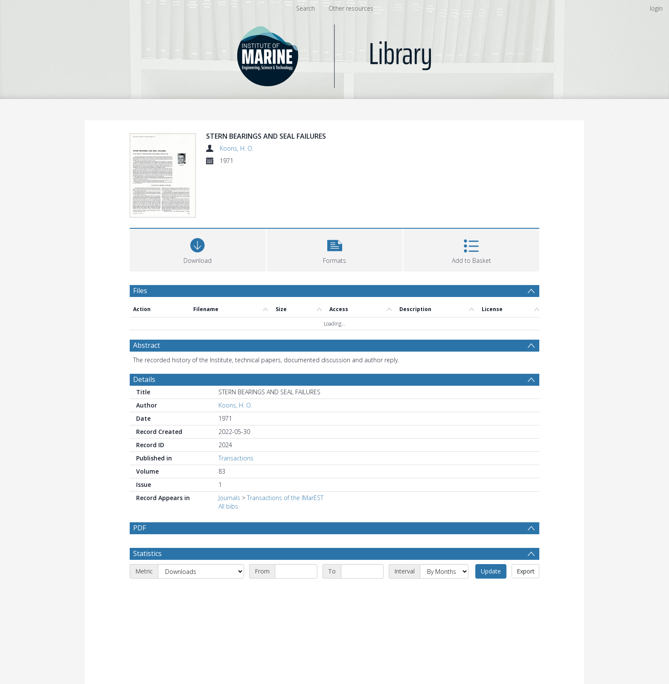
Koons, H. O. (236, 148)
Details (144, 379)
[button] (335, 249)
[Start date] (296, 571)
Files (140, 290)
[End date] (362, 571)
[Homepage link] (335, 54)
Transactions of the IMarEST (285, 498)
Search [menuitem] (305, 8)
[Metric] (201, 571)
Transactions (235, 458)
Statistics (147, 553)
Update (491, 571)
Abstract (146, 345)
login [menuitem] (656, 8)
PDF (139, 528)
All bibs (228, 506)
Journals (229, 498)
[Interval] (444, 571)
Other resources (351, 8)
